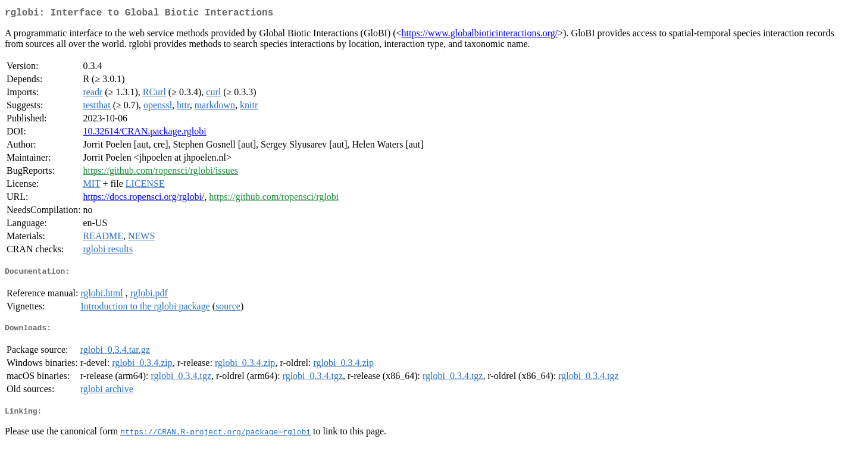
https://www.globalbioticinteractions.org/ (480, 35)
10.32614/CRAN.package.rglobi (144, 134)
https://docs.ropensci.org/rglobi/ (143, 199)
